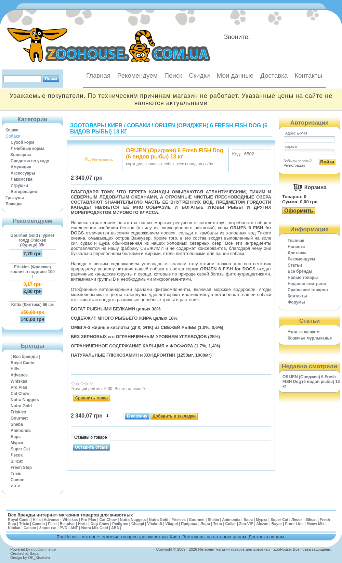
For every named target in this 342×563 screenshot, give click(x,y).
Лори (205, 524)
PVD (63, 528)
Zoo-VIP (246, 524)
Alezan (262, 524)
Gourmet (19, 418)
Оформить (298, 211)
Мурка (17, 442)
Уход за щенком (303, 332)
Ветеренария (24, 191)
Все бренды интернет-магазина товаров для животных (70, 514)
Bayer (277, 524)
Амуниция (21, 167)
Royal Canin (22, 362)
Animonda (21, 430)
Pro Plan (19, 387)
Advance (19, 375)
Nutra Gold (21, 406)
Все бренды (300, 271)
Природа (189, 524)
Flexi (52, 524)
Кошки (11, 130)
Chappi (137, 524)
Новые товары (303, 277)
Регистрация (294, 165)
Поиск (173, 75)
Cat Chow (20, 393)
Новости (296, 246)
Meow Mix (316, 524)
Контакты (308, 75)
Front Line (294, 524)
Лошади (13, 204)
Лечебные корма (27, 148)
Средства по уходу (30, 160)
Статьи (295, 265)
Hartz (83, 524)
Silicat (17, 461)
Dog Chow (100, 524)
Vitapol (172, 524)
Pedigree (120, 524)
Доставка (274, 75)
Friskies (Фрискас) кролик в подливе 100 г (32, 272)
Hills (15, 369)
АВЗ (115, 528)
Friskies (18, 412)
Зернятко (47, 528)
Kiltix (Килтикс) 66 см (32, 304)
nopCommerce (43, 549)
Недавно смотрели (307, 283)
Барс (16, 436)
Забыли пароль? (298, 161)
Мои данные (235, 75)
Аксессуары (23, 173)
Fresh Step (21, 467)
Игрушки (19, 185)
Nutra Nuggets (25, 399)
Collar (230, 524)
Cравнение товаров (308, 289)
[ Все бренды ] (25, 356)
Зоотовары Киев (96, 125)
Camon (18, 479)
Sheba (17, 424)
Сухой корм (22, 142)
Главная (98, 75)
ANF (74, 528)
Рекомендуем (137, 75)
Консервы (21, 154)
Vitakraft (154, 524)
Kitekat (14, 528)
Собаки (12, 136)
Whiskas (19, 381)
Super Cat (20, 449)
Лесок (17, 455)
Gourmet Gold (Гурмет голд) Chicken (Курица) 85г (32, 240)
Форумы (296, 302)
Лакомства (21, 179)
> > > (15, 486)
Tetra (217, 524)
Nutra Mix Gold (94, 528)
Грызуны (14, 197)
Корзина (315, 187)
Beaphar (67, 524)
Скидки (199, 75)
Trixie (16, 473)
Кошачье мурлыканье (310, 338)
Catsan (30, 528)
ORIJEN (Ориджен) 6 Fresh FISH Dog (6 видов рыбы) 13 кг (311, 381)
